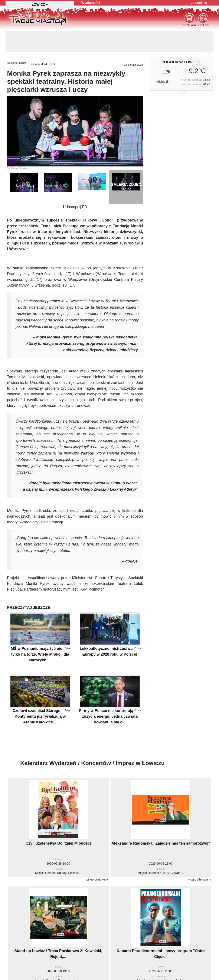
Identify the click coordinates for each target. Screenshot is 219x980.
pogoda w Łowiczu (181, 62)
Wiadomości (90, 2)
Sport (22, 62)
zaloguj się (199, 2)
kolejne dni (163, 81)
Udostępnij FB (75, 207)
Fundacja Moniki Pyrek (42, 64)
